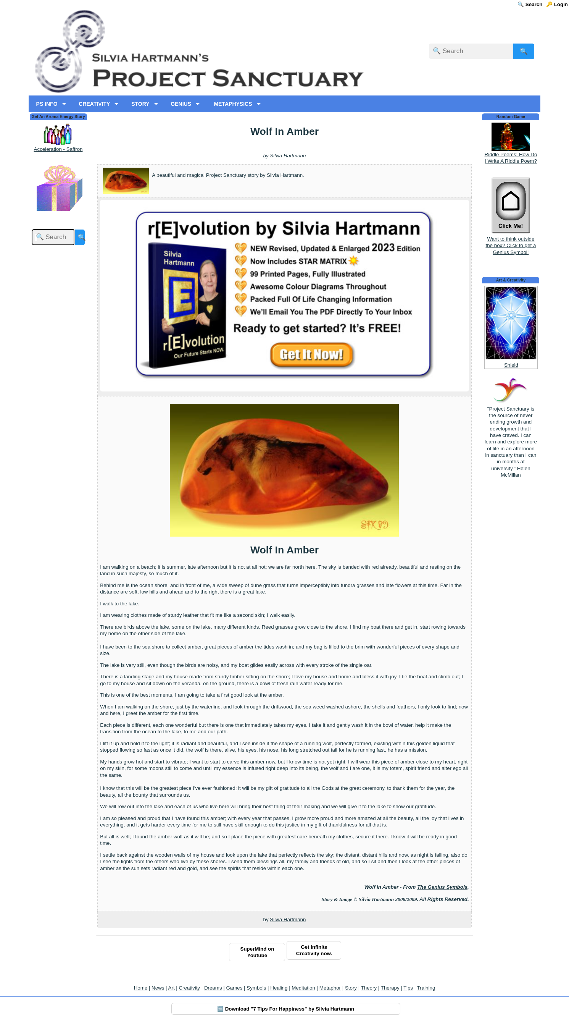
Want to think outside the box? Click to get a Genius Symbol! (510, 242)
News (158, 988)
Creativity (189, 988)
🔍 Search (529, 4)
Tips (408, 988)
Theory (369, 988)
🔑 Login (557, 4)
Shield (511, 365)
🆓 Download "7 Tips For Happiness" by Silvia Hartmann (285, 1009)
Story (351, 988)
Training (426, 988)
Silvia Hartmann (288, 155)
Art (171, 988)
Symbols (256, 988)
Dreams (213, 988)
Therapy (390, 988)
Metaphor (330, 988)
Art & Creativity (511, 280)
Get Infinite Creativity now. (314, 950)
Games (234, 988)
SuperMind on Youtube (257, 952)
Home (141, 988)
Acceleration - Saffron (58, 149)
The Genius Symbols (442, 887)
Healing (278, 988)
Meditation (303, 988)
